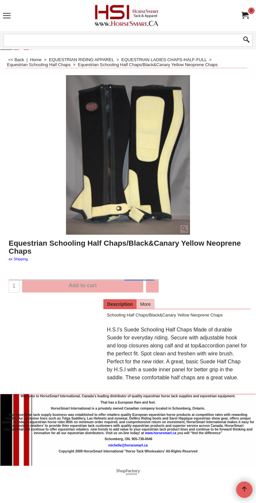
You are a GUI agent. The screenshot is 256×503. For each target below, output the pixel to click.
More (145, 304)
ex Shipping (18, 259)
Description (120, 304)
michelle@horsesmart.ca (128, 445)
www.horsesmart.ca (160, 433)
